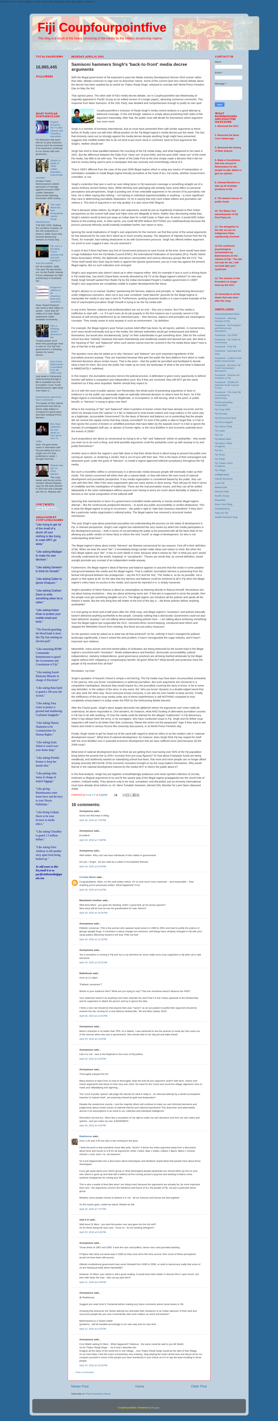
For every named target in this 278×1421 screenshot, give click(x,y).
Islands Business (224, 478)
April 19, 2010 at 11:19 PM (93, 939)
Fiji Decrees (221, 413)
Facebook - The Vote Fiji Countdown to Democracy (228, 395)
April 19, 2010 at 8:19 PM (92, 866)
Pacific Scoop (222, 495)
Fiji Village (220, 470)
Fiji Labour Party (223, 426)
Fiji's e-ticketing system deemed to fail (56, 332)
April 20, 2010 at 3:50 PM (92, 1058)
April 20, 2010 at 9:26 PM (92, 1232)
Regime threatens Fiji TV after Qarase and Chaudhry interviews (56, 129)
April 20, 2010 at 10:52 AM (93, 962)
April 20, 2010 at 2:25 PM (92, 1039)
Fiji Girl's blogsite (224, 422)
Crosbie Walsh (87, 877)
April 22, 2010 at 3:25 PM (92, 1328)
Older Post (199, 1386)
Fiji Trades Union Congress (224, 464)
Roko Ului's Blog (223, 504)
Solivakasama (222, 508)
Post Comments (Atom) (98, 1393)
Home (139, 1386)
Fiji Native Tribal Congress (223, 444)
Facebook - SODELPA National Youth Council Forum (227, 385)
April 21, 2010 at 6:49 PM (92, 1282)
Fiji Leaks (220, 430)
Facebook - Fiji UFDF (226, 335)
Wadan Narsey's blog (226, 517)
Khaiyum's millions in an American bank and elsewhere (55, 294)
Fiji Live (219, 434)
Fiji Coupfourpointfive (102, 27)
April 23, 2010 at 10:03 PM (93, 1365)
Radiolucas (85, 1136)
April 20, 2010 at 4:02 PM (92, 1125)
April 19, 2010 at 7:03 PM (92, 820)
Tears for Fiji (221, 513)
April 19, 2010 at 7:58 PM (92, 840)
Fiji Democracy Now (225, 418)
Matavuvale (221, 487)
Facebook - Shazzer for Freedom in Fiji (227, 376)
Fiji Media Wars (223, 439)
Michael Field (222, 491)
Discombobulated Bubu (227, 314)
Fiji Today (220, 459)
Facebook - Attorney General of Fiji (225, 319)
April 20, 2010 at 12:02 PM (93, 1016)
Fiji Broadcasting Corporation (224, 403)
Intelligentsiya (222, 474)
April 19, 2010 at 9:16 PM (92, 889)
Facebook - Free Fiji (225, 346)
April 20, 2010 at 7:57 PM (92, 1209)
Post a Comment (85, 1372)
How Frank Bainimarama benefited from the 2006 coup (56, 367)
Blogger (155, 1407)
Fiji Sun (219, 450)
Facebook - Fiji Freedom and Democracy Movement (228, 328)
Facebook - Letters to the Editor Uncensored (228, 359)
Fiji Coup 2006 (222, 409)
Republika (220, 500)
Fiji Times (220, 454)
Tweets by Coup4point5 (47, 508)
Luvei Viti (220, 483)
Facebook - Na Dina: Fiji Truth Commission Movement (228, 368)
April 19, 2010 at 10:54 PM (93, 912)
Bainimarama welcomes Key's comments (48, 398)
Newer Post (80, 1386)
